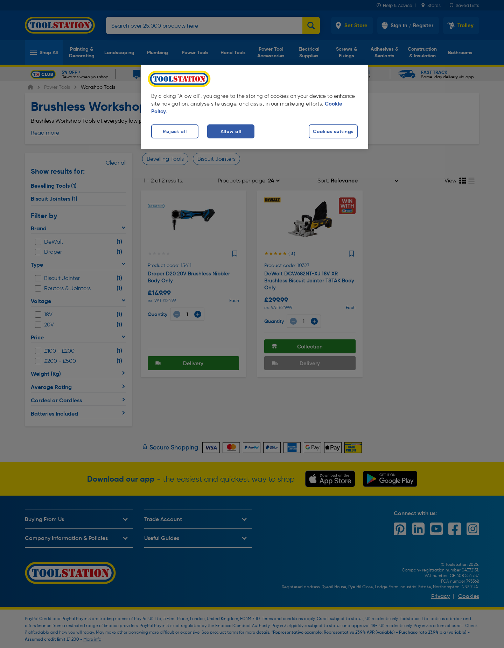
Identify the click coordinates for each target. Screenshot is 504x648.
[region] (254, 107)
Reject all (175, 131)
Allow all (230, 131)
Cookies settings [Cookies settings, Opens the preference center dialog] (333, 131)
